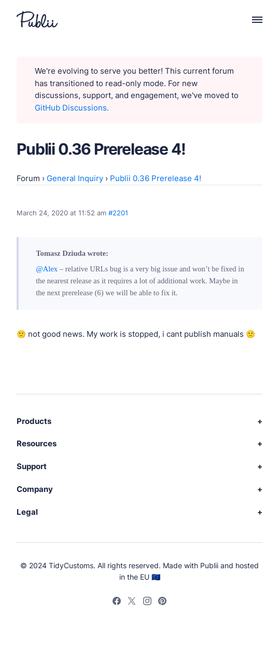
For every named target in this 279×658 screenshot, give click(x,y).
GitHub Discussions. (72, 108)
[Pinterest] (162, 602)
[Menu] (251, 20)
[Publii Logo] (37, 19)
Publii (209, 565)
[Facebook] (117, 602)
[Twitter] (132, 602)
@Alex (47, 269)
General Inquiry (75, 178)
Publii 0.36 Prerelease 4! (155, 178)
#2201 (118, 213)
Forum (28, 178)
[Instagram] (147, 602)
